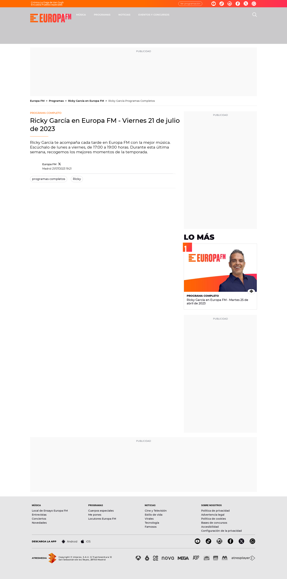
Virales (149, 518)
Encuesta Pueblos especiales (46, 4)
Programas (56, 100)
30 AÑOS (110, 14)
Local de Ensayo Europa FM (50, 510)
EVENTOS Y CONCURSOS (202, 14)
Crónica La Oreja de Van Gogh (47, 2)
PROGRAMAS (150, 14)
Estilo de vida (153, 514)
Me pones (94, 514)
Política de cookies (213, 518)
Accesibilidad (210, 526)
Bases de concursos (214, 522)
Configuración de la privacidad (221, 530)
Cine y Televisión (156, 510)
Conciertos (39, 518)
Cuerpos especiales (101, 510)
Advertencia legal (212, 514)
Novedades (39, 522)
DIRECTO (91, 14)
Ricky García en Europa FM (86, 100)
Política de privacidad (215, 510)
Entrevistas (39, 514)
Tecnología (152, 522)
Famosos (150, 526)
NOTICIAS (172, 14)
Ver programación (190, 3)
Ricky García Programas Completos (131, 100)
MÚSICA (129, 14)
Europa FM (37, 100)
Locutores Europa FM (102, 518)
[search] (254, 14)
